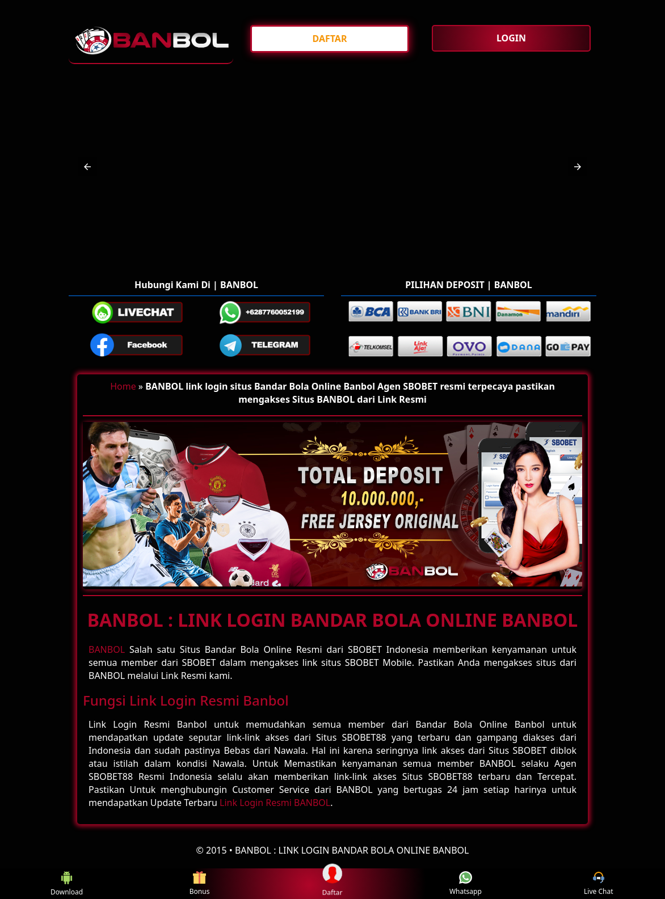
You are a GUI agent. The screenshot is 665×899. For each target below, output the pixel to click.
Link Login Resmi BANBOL (275, 802)
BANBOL (107, 649)
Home (123, 386)
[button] (87, 166)
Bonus (200, 884)
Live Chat (598, 884)
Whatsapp (465, 884)
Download (66, 883)
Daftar (332, 883)
